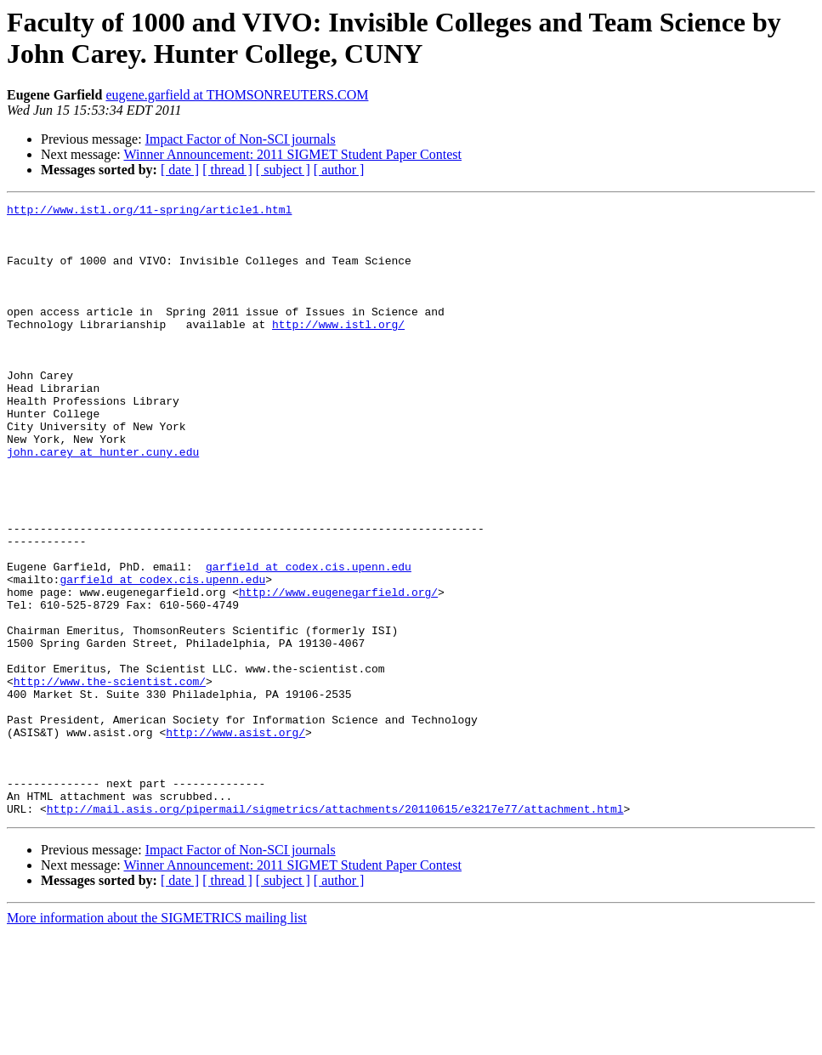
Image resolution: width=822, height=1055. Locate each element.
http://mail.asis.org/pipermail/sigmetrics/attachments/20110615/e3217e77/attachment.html (335, 931)
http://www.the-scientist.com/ (110, 778)
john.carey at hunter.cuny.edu (103, 502)
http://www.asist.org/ (235, 839)
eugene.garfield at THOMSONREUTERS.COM (236, 95)
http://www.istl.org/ (338, 349)
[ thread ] (227, 169)
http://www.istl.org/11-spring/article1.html (149, 211)
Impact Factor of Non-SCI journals (240, 139)
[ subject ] (283, 169)
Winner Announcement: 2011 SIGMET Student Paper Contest (292, 154)
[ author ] (339, 169)
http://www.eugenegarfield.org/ (338, 670)
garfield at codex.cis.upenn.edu (308, 640)
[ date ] (180, 169)
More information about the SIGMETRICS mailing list (157, 1040)
